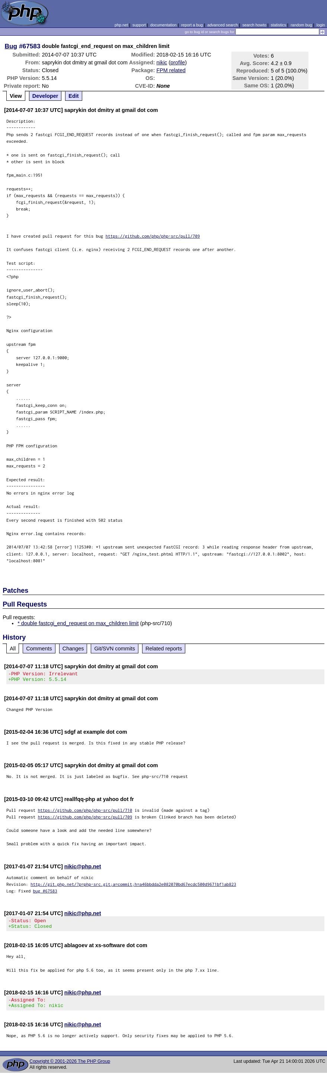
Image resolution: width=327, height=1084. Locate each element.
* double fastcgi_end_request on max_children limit (78, 623)
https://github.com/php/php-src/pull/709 (153, 236)
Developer (45, 96)
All (13, 649)
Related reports (163, 649)
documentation (163, 25)
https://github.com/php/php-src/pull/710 (85, 812)
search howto (254, 25)
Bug (11, 46)
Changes (73, 649)
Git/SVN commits (114, 649)
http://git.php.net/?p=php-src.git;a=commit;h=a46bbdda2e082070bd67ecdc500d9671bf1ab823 (133, 886)
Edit (73, 96)
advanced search (222, 25)
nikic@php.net (82, 869)
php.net (121, 25)
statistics (278, 25)
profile (177, 62)
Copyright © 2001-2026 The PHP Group (69, 1068)
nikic (161, 62)
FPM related (170, 70)
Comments (39, 649)
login (321, 25)
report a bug (192, 25)
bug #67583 (45, 893)
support (139, 25)
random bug (301, 25)
